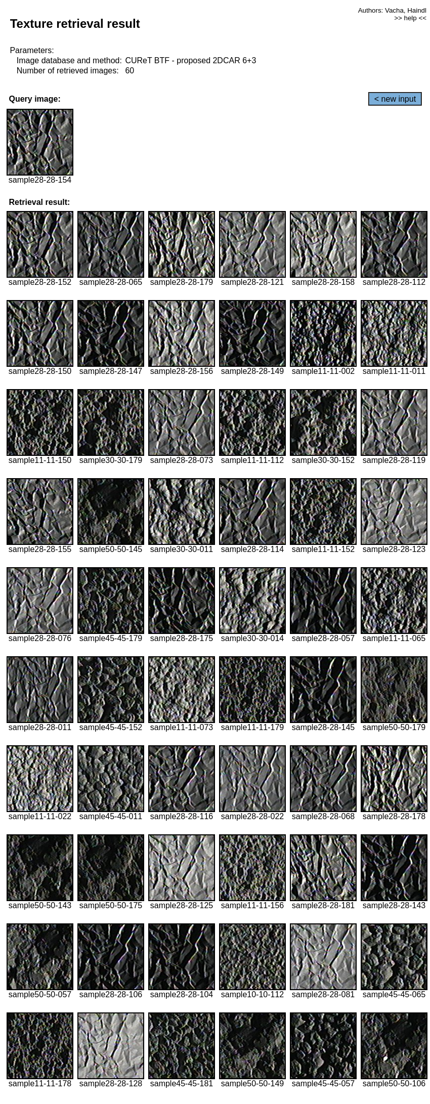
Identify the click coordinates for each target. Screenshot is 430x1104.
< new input (395, 99)
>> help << (410, 18)
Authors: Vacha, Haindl (392, 10)
